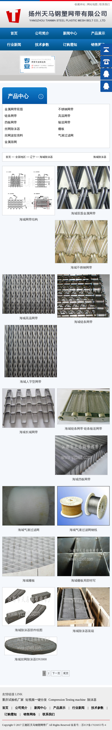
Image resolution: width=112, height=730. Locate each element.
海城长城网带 (28, 432)
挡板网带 (11, 122)
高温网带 (64, 115)
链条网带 (11, 115)
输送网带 (64, 122)
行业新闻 (14, 44)
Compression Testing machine (67, 699)
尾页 (65, 673)
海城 (42, 156)
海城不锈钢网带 (81, 267)
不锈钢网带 (66, 109)
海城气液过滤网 (28, 530)
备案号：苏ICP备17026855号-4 (88, 725)
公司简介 (42, 33)
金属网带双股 (14, 109)
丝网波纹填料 (14, 135)
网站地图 (92, 4)
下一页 (56, 673)
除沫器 (91, 699)
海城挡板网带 (81, 479)
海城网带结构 (28, 219)
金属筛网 (11, 142)
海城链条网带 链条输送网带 (83, 428)
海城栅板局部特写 (83, 580)
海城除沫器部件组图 (28, 630)
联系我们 (104, 4)
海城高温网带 (28, 318)
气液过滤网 (66, 135)
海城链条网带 (83, 322)
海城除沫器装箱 (83, 631)
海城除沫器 (99, 156)
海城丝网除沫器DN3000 (31, 659)
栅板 (61, 129)
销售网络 (98, 44)
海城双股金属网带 (83, 213)
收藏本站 (80, 4)
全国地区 (20, 156)
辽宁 (32, 156)
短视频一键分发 (36, 699)
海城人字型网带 (30, 381)
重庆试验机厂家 (13, 699)
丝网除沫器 (12, 129)
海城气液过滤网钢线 (83, 530)
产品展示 (98, 33)
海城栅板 (29, 580)
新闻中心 (70, 33)
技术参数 (42, 44)
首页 (14, 33)
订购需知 (70, 44)
